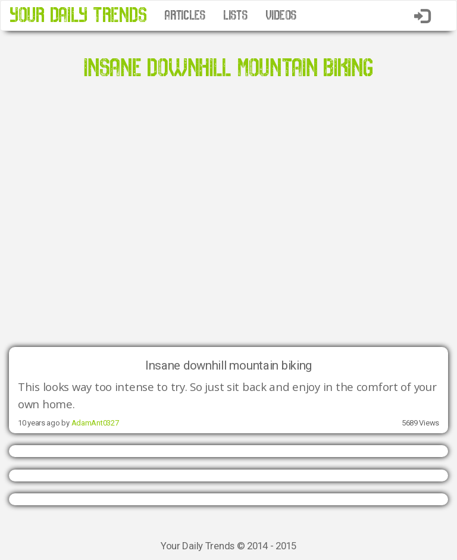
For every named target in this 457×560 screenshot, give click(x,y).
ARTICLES (184, 15)
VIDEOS (280, 15)
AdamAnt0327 (95, 422)
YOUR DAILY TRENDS (78, 15)
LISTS (235, 15)
